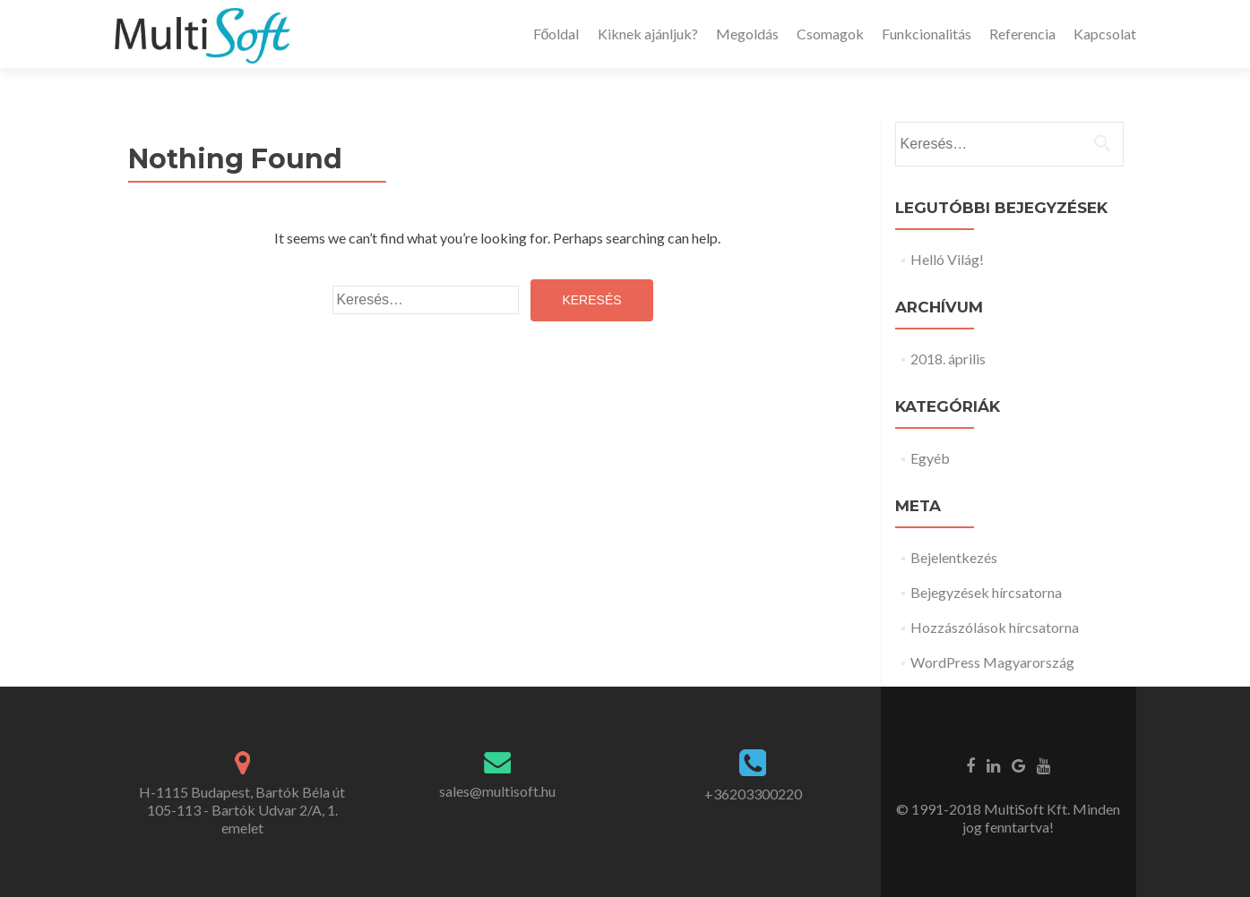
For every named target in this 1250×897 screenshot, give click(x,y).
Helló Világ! (947, 259)
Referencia (1022, 33)
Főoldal (556, 33)
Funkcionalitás (926, 33)
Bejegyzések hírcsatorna (986, 592)
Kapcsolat (1104, 33)
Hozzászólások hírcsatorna (994, 627)
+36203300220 (753, 793)
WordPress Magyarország (992, 662)
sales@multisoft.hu (497, 790)
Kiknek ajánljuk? (648, 33)
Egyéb (930, 457)
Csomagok (830, 33)
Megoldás (747, 33)
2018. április (948, 358)
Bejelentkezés (953, 557)
